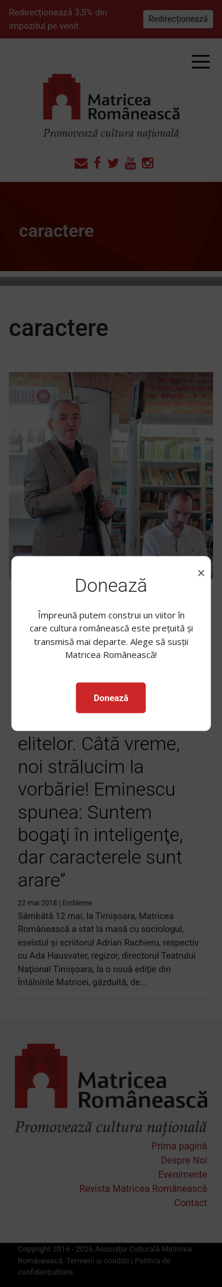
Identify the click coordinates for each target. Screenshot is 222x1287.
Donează (111, 697)
